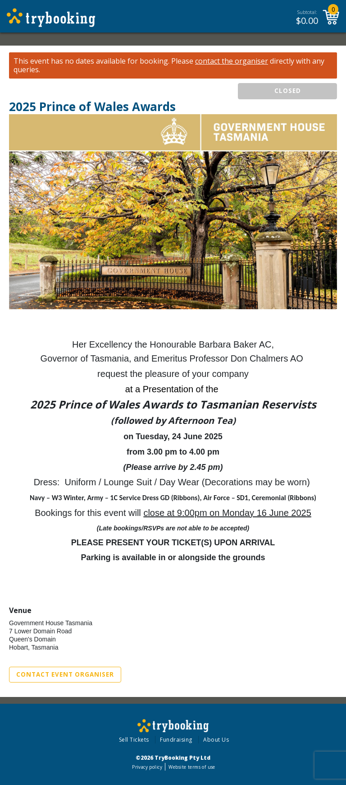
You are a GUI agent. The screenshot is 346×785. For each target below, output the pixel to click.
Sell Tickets (134, 739)
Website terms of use (191, 767)
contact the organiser (231, 61)
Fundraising (176, 739)
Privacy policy (147, 767)
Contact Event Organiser (65, 674)
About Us (216, 739)
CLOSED (287, 91)
